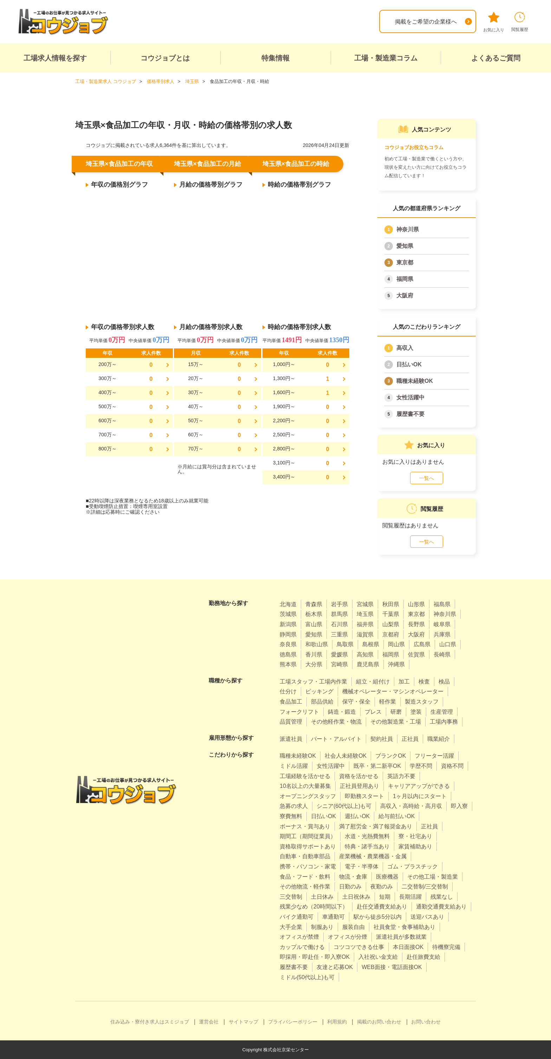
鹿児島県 (368, 664)
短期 (384, 897)
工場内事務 (444, 722)
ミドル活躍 (294, 766)
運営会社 (209, 1022)
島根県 (370, 644)
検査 (424, 682)
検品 (444, 682)
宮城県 (365, 604)
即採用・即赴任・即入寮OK (315, 957)
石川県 (339, 624)
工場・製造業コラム (385, 58)
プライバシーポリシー (292, 1022)
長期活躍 (410, 897)
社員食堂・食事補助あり (404, 927)
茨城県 (288, 614)
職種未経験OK (414, 381)
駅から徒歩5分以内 (378, 917)
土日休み (322, 897)
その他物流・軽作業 (305, 887)
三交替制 (291, 897)
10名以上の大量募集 (305, 786)
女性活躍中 (410, 397)
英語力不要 (401, 776)
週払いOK (357, 816)
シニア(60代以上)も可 (344, 806)
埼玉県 (365, 614)
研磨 (396, 712)
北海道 (288, 604)
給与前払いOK (396, 816)
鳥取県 (345, 644)
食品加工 (291, 702)
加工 (404, 682)
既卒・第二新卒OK (377, 766)
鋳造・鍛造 (342, 712)
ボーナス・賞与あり (305, 826)
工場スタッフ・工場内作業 (313, 682)
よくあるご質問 (495, 58)
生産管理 (441, 712)
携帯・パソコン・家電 (308, 866)
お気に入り (493, 22)
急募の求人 (294, 806)
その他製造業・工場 (395, 722)
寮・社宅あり (415, 836)
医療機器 (387, 877)
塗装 (416, 712)
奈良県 (288, 644)
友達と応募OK (335, 967)
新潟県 (288, 624)
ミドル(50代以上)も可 (307, 977)
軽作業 (387, 702)
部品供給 (322, 702)
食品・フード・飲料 (305, 877)
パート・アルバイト (336, 739)
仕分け (288, 691)
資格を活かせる (358, 776)
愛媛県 (339, 654)
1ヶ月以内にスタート (420, 796)
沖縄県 (396, 664)
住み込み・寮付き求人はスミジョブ (149, 1022)
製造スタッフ (422, 702)
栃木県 (313, 614)
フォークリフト (299, 712)
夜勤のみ (381, 887)
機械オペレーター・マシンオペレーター (392, 691)
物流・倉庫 (353, 877)
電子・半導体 (361, 866)
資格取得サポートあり (308, 846)
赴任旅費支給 (423, 957)
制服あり (322, 927)
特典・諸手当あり (367, 846)
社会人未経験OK (346, 756)
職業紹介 (438, 739)
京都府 (390, 634)
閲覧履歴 (519, 22)
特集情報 (275, 58)
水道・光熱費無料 (367, 836)
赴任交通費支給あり (382, 907)
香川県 (313, 654)
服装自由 (353, 927)
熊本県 (288, 664)
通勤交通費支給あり (441, 907)
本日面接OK (408, 947)
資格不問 (452, 766)
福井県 (365, 624)
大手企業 (291, 927)
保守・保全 (356, 702)
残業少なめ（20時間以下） (314, 907)
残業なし (441, 897)
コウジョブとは (165, 58)
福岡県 (404, 279)
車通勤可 (333, 917)
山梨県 (390, 624)
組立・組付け (373, 682)
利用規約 (337, 1022)
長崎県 (442, 654)
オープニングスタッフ (308, 796)
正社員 (410, 739)
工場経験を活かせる (305, 776)
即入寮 (459, 806)
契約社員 (381, 739)
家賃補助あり (415, 846)
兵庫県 (442, 634)
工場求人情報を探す (55, 58)
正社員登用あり (359, 786)
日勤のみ (350, 887)
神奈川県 (407, 229)
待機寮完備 (446, 947)
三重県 (339, 634)
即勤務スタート (364, 796)
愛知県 (404, 246)
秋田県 (390, 604)
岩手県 (339, 604)
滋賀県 (365, 634)
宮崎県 (339, 664)
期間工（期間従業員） (308, 836)
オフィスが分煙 (347, 937)
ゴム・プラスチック (412, 866)
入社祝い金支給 (378, 957)
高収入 (404, 348)
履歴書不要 (410, 414)
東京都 (404, 262)
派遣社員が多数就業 (401, 937)
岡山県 (396, 644)
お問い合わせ (426, 1022)
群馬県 (339, 614)
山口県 (447, 644)
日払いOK (409, 364)
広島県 (422, 644)
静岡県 (288, 634)
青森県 (313, 604)
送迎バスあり (427, 917)
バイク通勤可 (296, 917)
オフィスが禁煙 (299, 937)
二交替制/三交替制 (425, 887)
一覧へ (426, 478)
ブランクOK (390, 756)
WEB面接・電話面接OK (392, 967)
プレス (373, 712)
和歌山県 (316, 644)
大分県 (313, 664)
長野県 (416, 624)
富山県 (313, 624)
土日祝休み (356, 897)
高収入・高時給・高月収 (411, 806)
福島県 (442, 604)
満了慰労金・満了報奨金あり (375, 826)
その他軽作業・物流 (336, 722)
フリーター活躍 (434, 756)
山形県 (416, 604)
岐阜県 (442, 624)
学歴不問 (421, 766)
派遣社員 (291, 739)
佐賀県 (416, 654)
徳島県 (288, 654)
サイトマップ (243, 1022)
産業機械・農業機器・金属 (373, 856)
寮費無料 (291, 816)
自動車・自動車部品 (305, 856)
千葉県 (390, 614)
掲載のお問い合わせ (379, 1022)
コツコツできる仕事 (358, 947)
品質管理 (291, 722)
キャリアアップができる (419, 786)
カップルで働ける (302, 947)
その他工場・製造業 (432, 877)
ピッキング (319, 691)
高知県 (365, 654)
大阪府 (404, 296)
